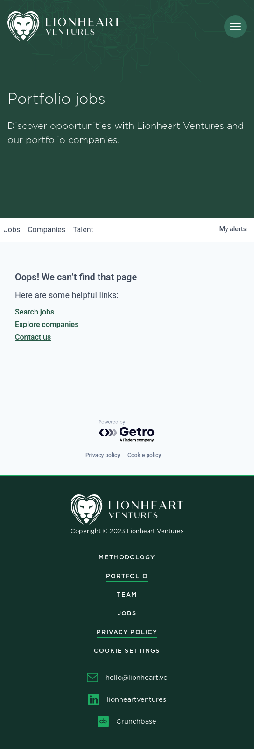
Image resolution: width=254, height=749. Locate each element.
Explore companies (46, 324)
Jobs (127, 613)
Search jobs (34, 311)
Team (127, 594)
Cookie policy (144, 455)
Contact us (33, 337)
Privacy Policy (127, 631)
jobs (12, 229)
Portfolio (127, 575)
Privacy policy (102, 455)
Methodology (127, 557)
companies (46, 229)
